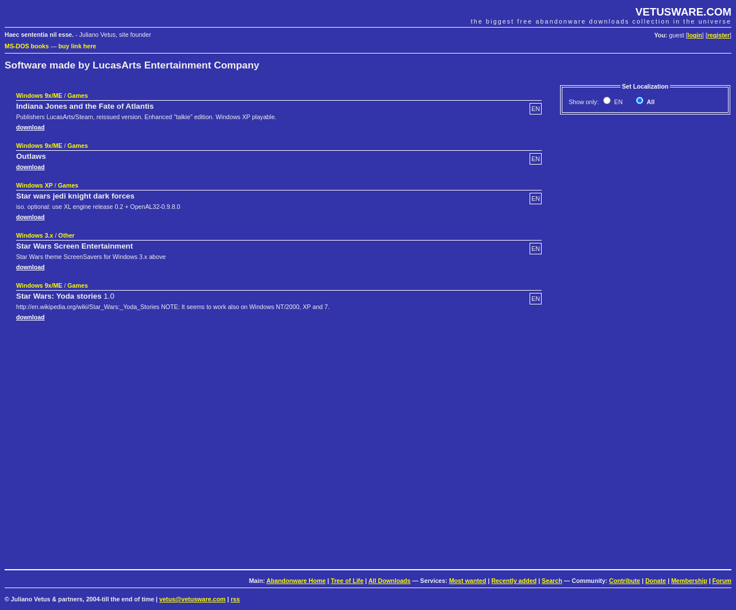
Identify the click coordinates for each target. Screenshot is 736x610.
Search (552, 580)
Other (66, 235)
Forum (721, 580)
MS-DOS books (27, 46)
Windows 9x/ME (39, 95)
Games (77, 95)
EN (617, 101)
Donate (655, 580)
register (718, 35)
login (695, 35)
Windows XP (34, 185)
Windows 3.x (34, 235)
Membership (689, 580)
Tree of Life (347, 580)
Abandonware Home (295, 580)
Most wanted (467, 580)
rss (235, 599)
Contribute (624, 580)
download (30, 127)
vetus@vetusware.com (192, 599)
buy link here (78, 46)
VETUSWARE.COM (683, 12)
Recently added (513, 580)
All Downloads (390, 580)
